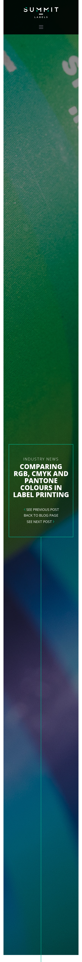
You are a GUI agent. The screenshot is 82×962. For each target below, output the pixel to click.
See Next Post (39, 521)
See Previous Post (42, 509)
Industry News (41, 459)
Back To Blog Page (41, 515)
